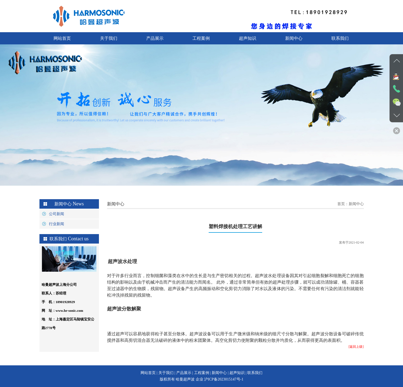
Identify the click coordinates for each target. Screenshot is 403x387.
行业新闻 (56, 224)
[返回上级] (356, 347)
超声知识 (247, 38)
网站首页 (62, 38)
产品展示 (155, 38)
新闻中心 (293, 38)
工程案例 (201, 38)
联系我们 (340, 38)
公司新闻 (56, 214)
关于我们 (108, 38)
